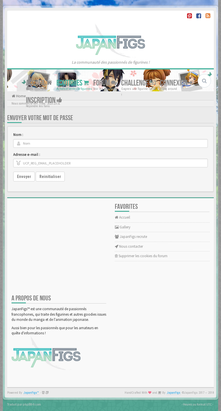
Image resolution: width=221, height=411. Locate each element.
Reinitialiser (50, 176)
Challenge (138, 83)
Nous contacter (129, 246)
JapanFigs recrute (131, 236)
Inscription (44, 100)
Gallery (122, 227)
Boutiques (72, 83)
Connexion (177, 83)
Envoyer (24, 176)
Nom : (18, 134)
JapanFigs (173, 393)
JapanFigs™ (31, 393)
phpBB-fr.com (32, 404)
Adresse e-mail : (26, 154)
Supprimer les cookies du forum (141, 255)
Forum (105, 83)
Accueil (39, 83)
